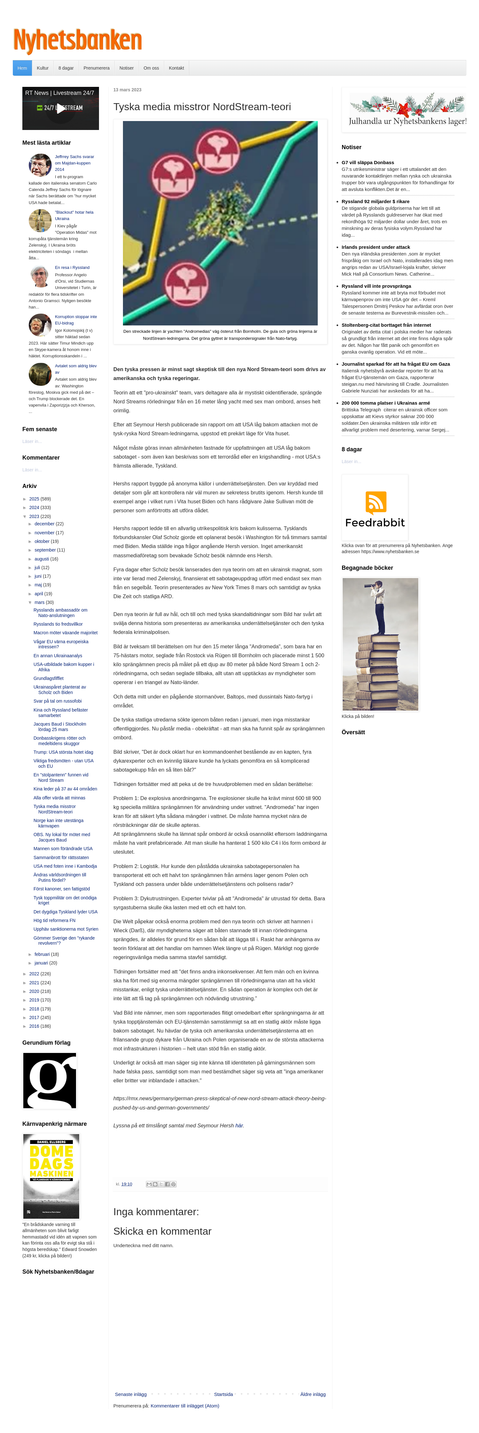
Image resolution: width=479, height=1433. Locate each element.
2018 (35, 1008)
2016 (35, 1026)
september (45, 550)
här (239, 1125)
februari (42, 954)
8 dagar (65, 68)
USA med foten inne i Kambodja (65, 866)
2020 (35, 991)
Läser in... (32, 441)
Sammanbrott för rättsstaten (61, 857)
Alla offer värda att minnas (59, 797)
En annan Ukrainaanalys (58, 655)
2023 (35, 516)
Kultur (43, 68)
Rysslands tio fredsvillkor (58, 624)
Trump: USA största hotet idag (63, 752)
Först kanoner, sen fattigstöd (62, 888)
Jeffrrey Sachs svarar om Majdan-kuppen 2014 (74, 163)
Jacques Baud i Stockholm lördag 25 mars (60, 726)
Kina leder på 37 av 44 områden (65, 788)
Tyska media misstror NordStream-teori (55, 809)
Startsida (223, 1394)
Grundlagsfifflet (49, 678)
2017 (35, 1017)
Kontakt (176, 68)
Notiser (126, 68)
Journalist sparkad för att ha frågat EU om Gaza (396, 364)
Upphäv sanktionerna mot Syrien (66, 929)
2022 (35, 973)
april (39, 593)
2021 (35, 982)
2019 (35, 999)
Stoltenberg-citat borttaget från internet (386, 325)
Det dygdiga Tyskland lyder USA (66, 911)
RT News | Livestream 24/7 (59, 93)
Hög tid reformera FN (54, 920)
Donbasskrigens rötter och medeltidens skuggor (60, 741)
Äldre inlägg (313, 1394)
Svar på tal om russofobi (58, 701)
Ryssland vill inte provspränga (376, 286)
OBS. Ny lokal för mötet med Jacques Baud (62, 837)
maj (38, 584)
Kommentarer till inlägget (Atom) (185, 1405)
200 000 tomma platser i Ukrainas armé (386, 403)
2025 (35, 498)
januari (41, 962)
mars (40, 602)
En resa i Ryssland (72, 267)
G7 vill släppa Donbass (368, 162)
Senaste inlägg (131, 1394)
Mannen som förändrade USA (63, 848)
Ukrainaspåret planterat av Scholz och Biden (60, 689)
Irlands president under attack (376, 247)
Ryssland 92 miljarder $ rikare (376, 201)
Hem (22, 68)
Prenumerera (97, 68)
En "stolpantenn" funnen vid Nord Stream (61, 777)
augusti (42, 558)
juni (38, 576)
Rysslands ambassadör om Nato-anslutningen (60, 612)
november (45, 532)
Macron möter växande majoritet (66, 632)
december (45, 523)
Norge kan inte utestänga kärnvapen (58, 823)
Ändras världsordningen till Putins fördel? (60, 877)
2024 (35, 507)
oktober (42, 541)
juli (37, 567)
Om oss (151, 68)
